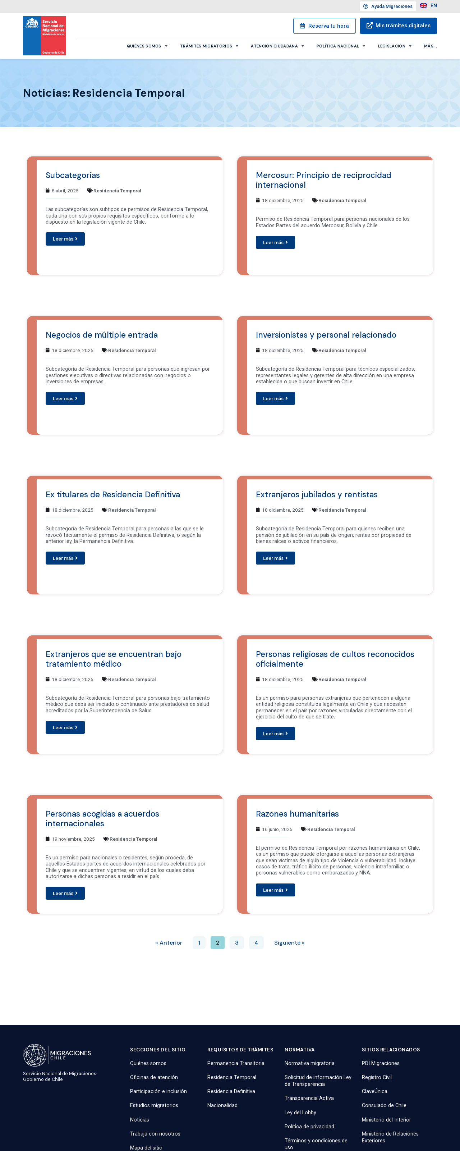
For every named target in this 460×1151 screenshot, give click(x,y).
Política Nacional (341, 45)
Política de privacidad (309, 1127)
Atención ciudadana (277, 45)
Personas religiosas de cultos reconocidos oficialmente (335, 659)
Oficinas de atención (154, 1077)
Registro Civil (377, 1077)
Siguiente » (289, 942)
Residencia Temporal (117, 190)
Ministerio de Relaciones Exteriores (390, 1137)
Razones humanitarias (297, 814)
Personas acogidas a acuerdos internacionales (102, 819)
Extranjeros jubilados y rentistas (317, 494)
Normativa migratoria (310, 1063)
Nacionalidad (222, 1105)
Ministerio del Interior (386, 1120)
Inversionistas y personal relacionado (326, 335)
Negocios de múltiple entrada (102, 335)
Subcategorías (73, 175)
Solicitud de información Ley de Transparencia (318, 1080)
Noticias (139, 1120)
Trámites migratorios (209, 45)
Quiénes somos (147, 45)
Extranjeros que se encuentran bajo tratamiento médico (113, 659)
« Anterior (168, 942)
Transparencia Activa (309, 1098)
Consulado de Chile (384, 1105)
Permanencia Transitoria (235, 1063)
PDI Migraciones (381, 1063)
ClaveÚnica (374, 1091)
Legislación (395, 45)
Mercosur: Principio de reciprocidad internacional (323, 180)
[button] (65, 238)
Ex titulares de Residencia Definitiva (113, 494)
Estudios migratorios (154, 1105)
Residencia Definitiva (231, 1091)
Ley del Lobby (300, 1113)
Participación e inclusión (158, 1091)
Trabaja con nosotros (155, 1134)
